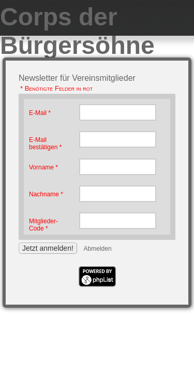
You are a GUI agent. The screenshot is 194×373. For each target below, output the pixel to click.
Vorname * (43, 167)
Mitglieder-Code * (43, 225)
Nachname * (46, 194)
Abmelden (98, 248)
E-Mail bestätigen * (45, 143)
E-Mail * (40, 113)
